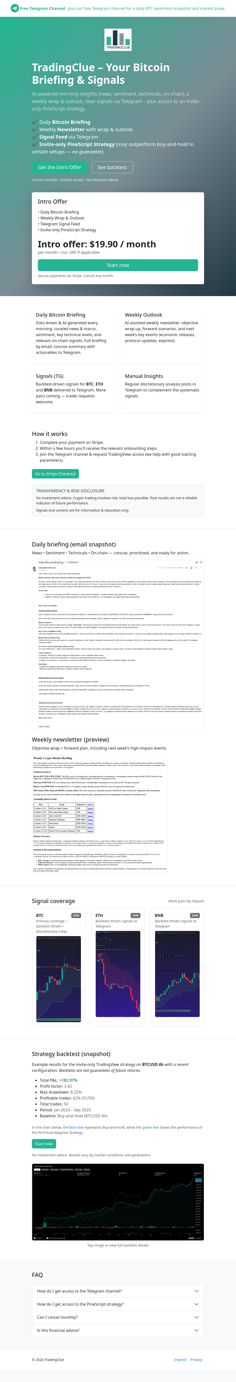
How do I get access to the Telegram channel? (79, 1291)
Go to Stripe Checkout (55, 473)
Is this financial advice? (58, 1330)
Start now (118, 265)
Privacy (196, 1359)
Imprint (180, 1359)
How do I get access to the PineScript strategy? (80, 1304)
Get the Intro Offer (59, 167)
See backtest (112, 167)
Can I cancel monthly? (57, 1317)
